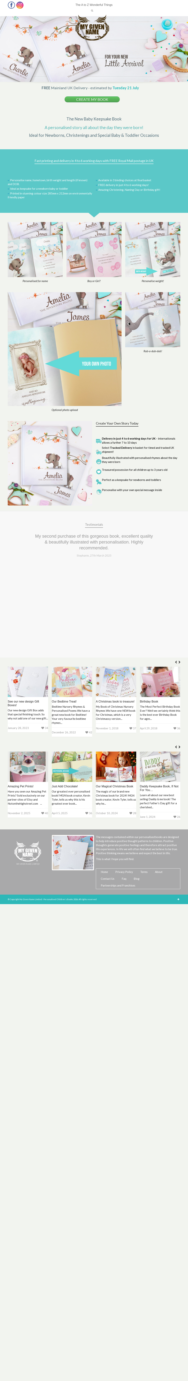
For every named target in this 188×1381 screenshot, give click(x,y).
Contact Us (107, 791)
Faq (124, 791)
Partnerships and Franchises (118, 798)
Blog (137, 791)
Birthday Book (149, 614)
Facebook (11, 5)
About (158, 784)
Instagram (20, 5)
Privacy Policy (124, 784)
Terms (144, 784)
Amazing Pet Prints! (21, 699)
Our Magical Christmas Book (114, 699)
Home (104, 784)
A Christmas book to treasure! (115, 614)
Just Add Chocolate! (65, 699)
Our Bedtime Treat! (64, 614)
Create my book (92, 99)
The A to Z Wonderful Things (94, 4)
